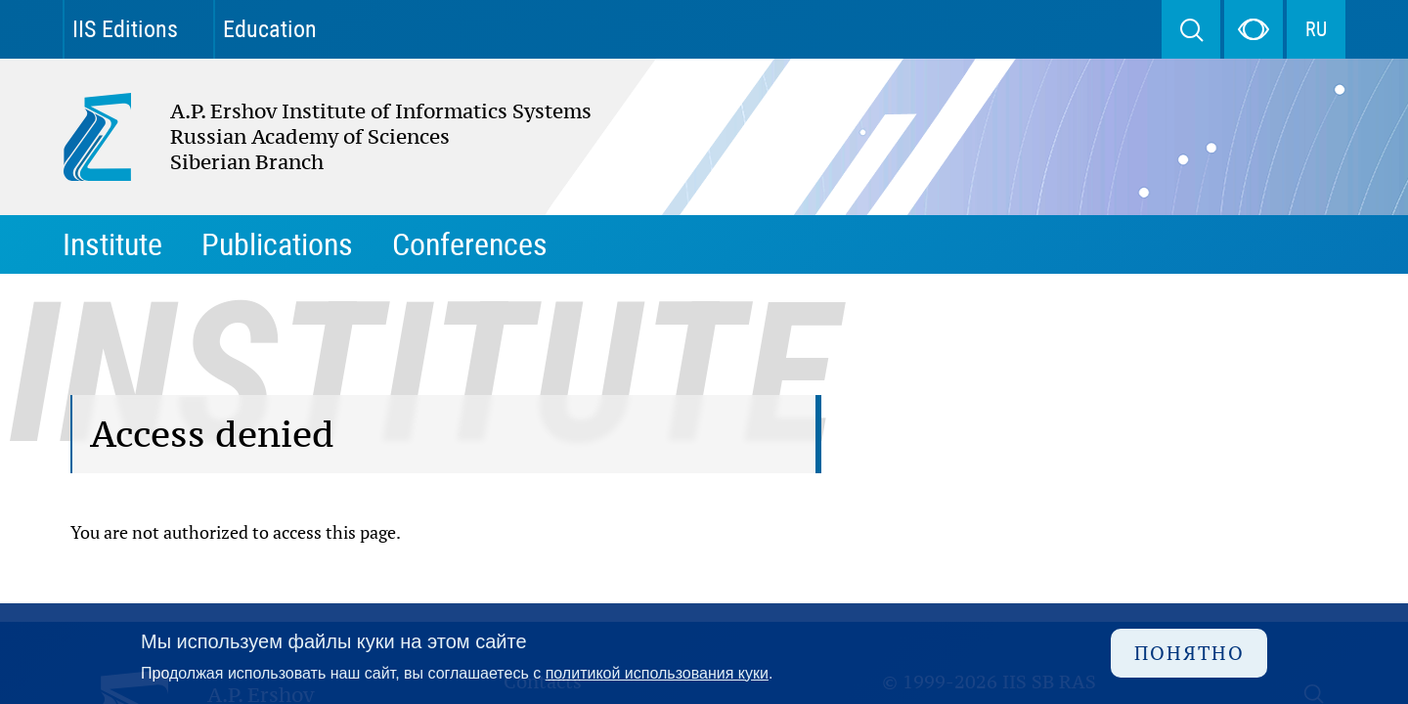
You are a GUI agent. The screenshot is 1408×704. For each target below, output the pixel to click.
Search (1191, 29)
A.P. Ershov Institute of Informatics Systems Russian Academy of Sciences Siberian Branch (268, 137)
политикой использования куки (657, 673)
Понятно (1189, 652)
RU (1316, 29)
